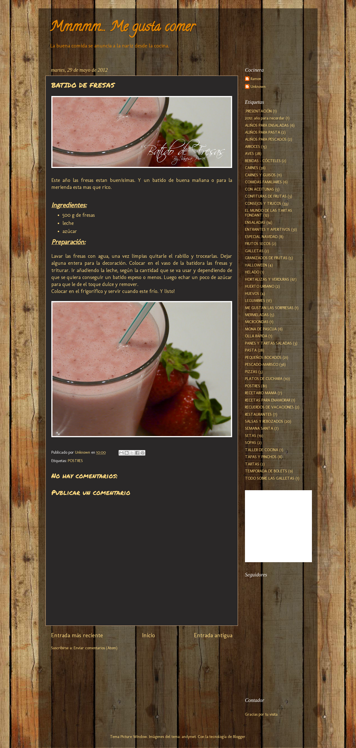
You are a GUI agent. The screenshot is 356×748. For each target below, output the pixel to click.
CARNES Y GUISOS (260, 174)
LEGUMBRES (255, 300)
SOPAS (250, 442)
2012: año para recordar (265, 118)
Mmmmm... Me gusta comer (122, 28)
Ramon (256, 78)
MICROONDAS (256, 321)
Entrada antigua (213, 635)
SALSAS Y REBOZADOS (264, 421)
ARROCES (252, 146)
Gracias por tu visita (261, 714)
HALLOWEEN (256, 265)
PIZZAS (251, 371)
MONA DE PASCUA (261, 328)
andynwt (189, 736)
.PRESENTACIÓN (258, 111)
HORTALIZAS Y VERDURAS (267, 279)
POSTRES (75, 460)
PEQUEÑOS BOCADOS (263, 357)
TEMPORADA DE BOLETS (266, 470)
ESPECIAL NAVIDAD (261, 236)
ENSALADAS (255, 222)
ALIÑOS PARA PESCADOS (266, 139)
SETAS (250, 435)
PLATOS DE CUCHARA (263, 378)
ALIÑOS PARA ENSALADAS (267, 125)
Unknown (258, 86)
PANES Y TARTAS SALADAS (268, 343)
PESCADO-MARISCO (261, 364)
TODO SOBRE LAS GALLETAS (269, 478)
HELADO (252, 272)
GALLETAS (254, 250)
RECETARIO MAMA (260, 392)
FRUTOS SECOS (258, 243)
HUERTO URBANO (259, 286)
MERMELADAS (257, 314)
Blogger (239, 736)
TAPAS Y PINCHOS (260, 456)
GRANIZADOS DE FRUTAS (266, 257)
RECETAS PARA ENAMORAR (267, 400)
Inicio (148, 635)
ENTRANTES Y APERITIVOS (267, 229)
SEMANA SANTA (259, 428)
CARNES (251, 167)
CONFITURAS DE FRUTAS (266, 196)
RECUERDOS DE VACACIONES (269, 407)
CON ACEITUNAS (259, 189)
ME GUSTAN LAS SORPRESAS (269, 307)
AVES (249, 153)
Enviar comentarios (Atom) (95, 647)
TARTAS (252, 463)
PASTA (251, 350)
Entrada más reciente (77, 635)
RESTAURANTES (258, 414)
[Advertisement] (273, 660)
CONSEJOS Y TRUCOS (263, 203)
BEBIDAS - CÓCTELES (263, 160)
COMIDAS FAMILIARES (263, 181)
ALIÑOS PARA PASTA (262, 132)
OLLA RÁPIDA (256, 335)
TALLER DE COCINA (261, 449)
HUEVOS (252, 293)
